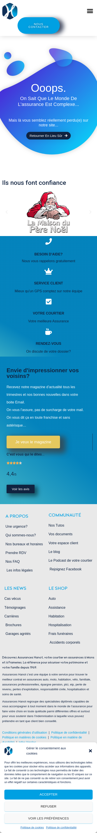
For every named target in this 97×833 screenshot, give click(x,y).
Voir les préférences (48, 818)
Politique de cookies (32, 827)
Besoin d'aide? (48, 254)
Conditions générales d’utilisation (24, 732)
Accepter (49, 794)
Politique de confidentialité (61, 827)
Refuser (48, 806)
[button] (90, 751)
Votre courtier (48, 313)
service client (48, 283)
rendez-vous (48, 343)
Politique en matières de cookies (24, 737)
